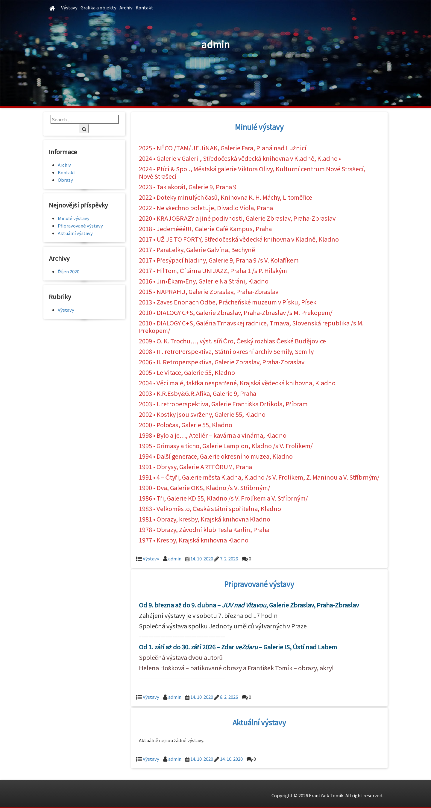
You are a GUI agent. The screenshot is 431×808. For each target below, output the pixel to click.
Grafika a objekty (98, 7)
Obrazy (65, 180)
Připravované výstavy (259, 584)
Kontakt (144, 7)
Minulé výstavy (259, 127)
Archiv (126, 7)
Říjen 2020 (68, 271)
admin (174, 558)
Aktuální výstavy (259, 722)
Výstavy (69, 7)
